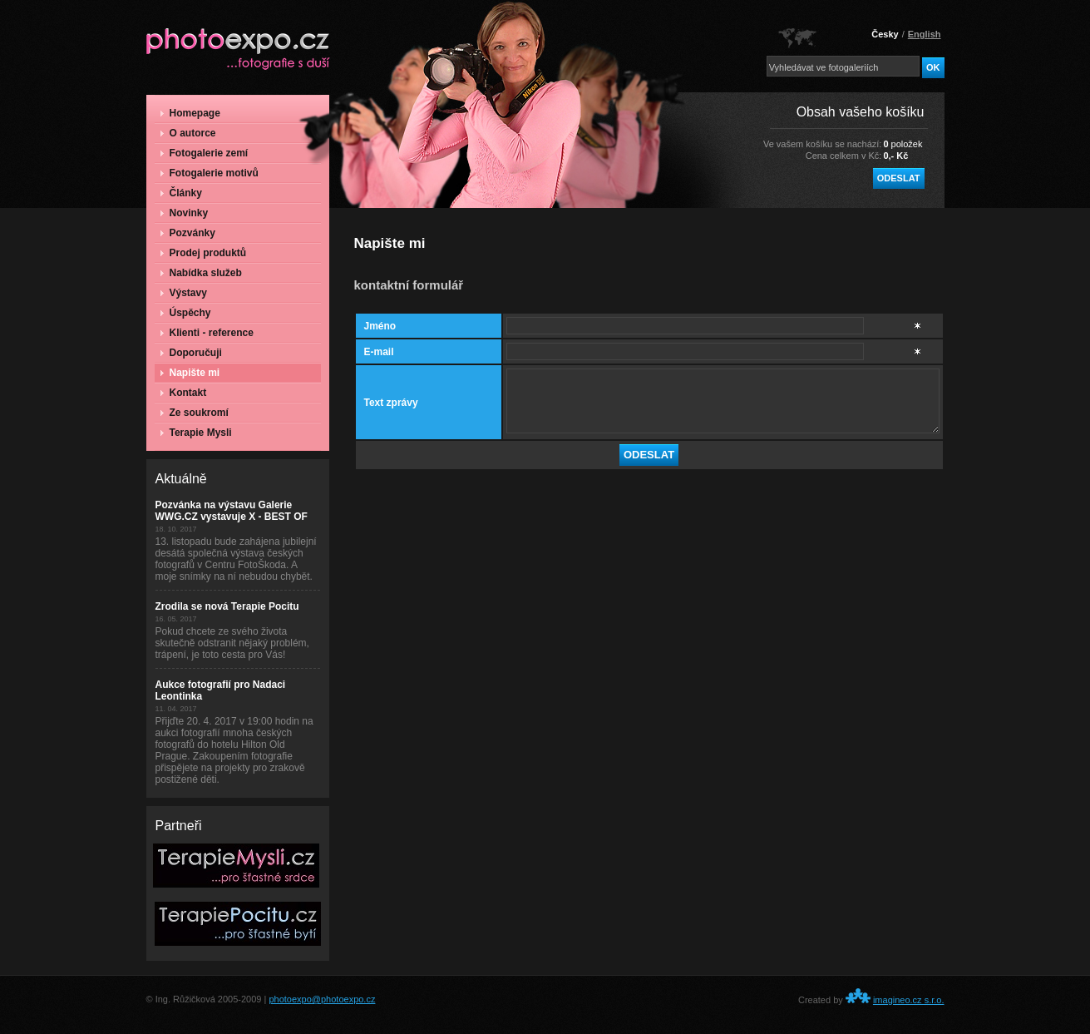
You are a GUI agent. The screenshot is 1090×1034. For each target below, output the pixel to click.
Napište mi (190, 372)
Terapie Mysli (196, 432)
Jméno (380, 326)
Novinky (184, 213)
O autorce (188, 133)
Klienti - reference (207, 333)
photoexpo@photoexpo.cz (322, 999)
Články (181, 193)
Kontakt (183, 392)
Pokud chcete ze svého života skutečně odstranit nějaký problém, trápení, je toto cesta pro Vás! (232, 643)
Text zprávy (391, 402)
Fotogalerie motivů (209, 173)
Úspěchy (185, 313)
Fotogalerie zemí (204, 153)
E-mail (379, 352)
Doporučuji (191, 353)
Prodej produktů (203, 253)
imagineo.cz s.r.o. (909, 1000)
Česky (884, 34)
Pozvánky (187, 233)
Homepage (190, 113)
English (924, 34)
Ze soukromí (194, 412)
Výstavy (183, 293)
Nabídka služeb (201, 273)
